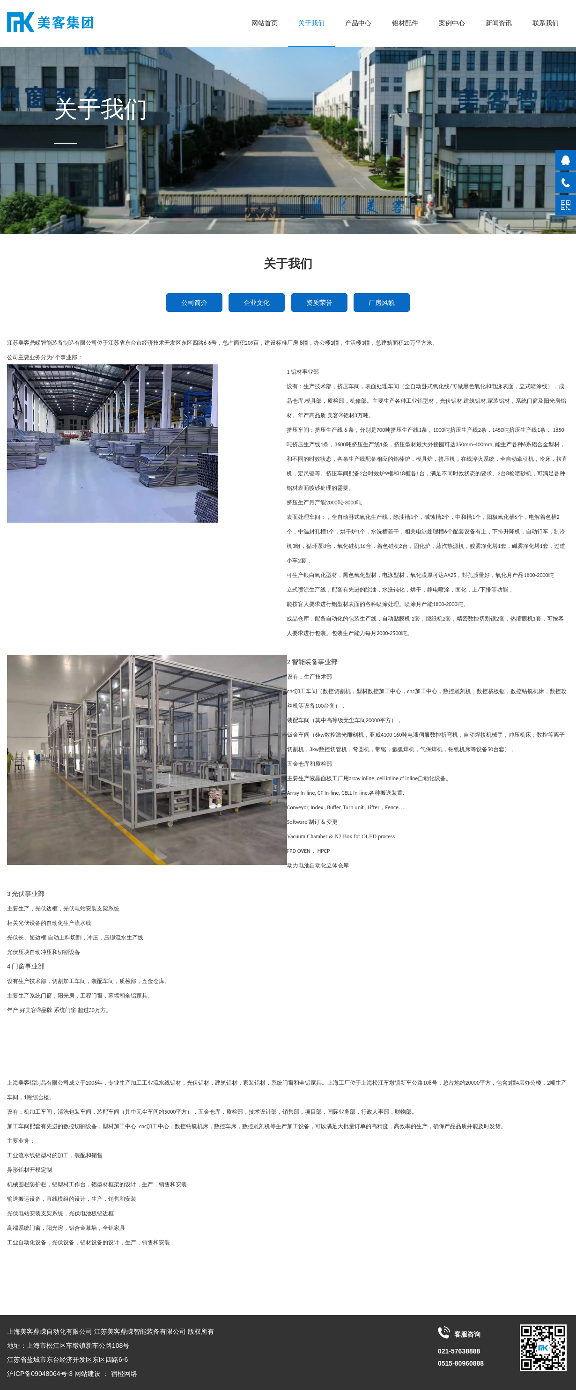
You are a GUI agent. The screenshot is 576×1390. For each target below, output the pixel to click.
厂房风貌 (382, 302)
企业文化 (257, 302)
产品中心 (358, 23)
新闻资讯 (499, 23)
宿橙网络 (124, 1373)
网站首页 (264, 23)
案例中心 (452, 23)
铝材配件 (405, 23)
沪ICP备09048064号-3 (40, 1373)
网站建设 (87, 1373)
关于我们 (311, 23)
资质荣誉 (319, 302)
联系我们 (545, 23)
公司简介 (194, 302)
